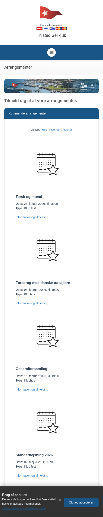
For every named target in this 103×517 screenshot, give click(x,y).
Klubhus (67, 129)
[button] (81, 502)
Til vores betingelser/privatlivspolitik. (24, 508)
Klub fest (54, 129)
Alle (44, 129)
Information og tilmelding (32, 217)
